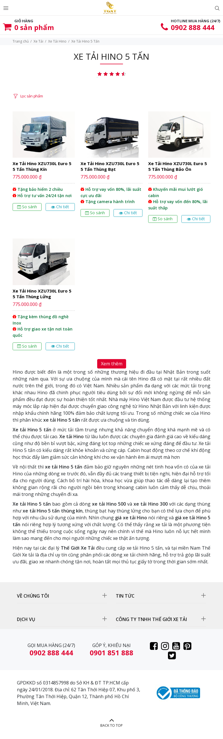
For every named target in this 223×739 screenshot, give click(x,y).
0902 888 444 (192, 27)
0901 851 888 (111, 652)
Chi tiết (60, 206)
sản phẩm (34, 27)
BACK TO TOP (111, 725)
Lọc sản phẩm (31, 96)
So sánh (27, 206)
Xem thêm (111, 364)
